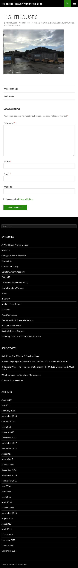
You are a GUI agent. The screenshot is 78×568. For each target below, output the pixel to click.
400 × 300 (26, 23)
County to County (10, 266)
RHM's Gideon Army (11, 325)
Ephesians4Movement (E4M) (15, 282)
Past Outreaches (9, 315)
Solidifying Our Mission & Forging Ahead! (21, 356)
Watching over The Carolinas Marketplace (21, 336)
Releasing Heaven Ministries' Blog (22, 3)
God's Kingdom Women (13, 288)
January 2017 (8, 464)
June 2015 (6, 524)
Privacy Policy (25, 199)
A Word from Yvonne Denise (15, 245)
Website (7, 186)
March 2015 (7, 534)
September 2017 (9, 448)
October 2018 (8, 421)
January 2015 (8, 545)
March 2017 (7, 459)
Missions (6, 309)
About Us (6, 250)
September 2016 (9, 480)
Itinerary (6, 298)
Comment (9, 123)
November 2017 (9, 443)
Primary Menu (74, 3)
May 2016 (6, 497)
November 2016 (9, 475)
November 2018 (9, 416)
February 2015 (8, 540)
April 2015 (7, 529)
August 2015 (7, 518)
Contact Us (7, 261)
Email (7, 174)
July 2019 (6, 405)
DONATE (6, 277)
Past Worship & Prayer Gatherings (18, 320)
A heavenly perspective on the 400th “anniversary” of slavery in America (35, 361)
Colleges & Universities (12, 380)
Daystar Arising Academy (13, 271)
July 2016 (6, 486)
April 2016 (7, 502)
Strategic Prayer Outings (13, 331)
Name (7, 161)
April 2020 (7, 400)
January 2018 (8, 432)
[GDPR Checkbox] (4, 199)
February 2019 (8, 410)
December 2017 (9, 437)
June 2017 (6, 453)
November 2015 (9, 513)
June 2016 (6, 491)
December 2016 (9, 470)
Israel (4, 293)
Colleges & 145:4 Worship (14, 255)
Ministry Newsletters (11, 304)
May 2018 (6, 427)
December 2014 (9, 550)
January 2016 (8, 507)
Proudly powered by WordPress (14, 564)
